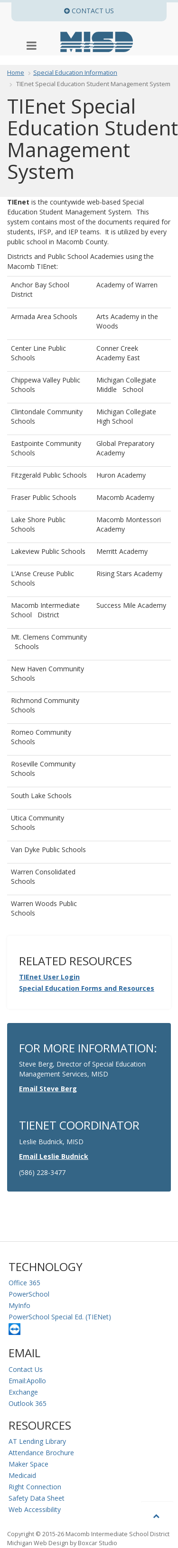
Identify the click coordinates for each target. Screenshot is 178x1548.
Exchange (23, 1392)
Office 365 (24, 1282)
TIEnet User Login (49, 976)
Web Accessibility (35, 1509)
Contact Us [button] (115, 10)
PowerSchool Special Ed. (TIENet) (60, 1316)
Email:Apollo (27, 1380)
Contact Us (26, 1369)
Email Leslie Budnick (53, 1156)
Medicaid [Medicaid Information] (22, 1475)
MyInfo (19, 1305)
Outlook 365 (28, 1403)
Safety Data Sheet (37, 1498)
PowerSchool (29, 1294)
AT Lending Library (37, 1441)
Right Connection (35, 1486)
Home (15, 73)
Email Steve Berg (48, 1088)
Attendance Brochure (41, 1452)
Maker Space (28, 1463)
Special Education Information (75, 73)
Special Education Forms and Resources (86, 988)
